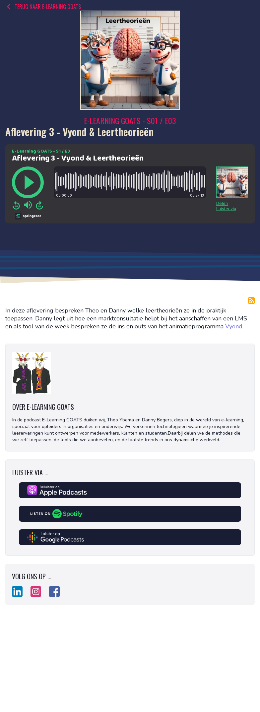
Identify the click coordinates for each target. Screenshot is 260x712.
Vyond (233, 326)
